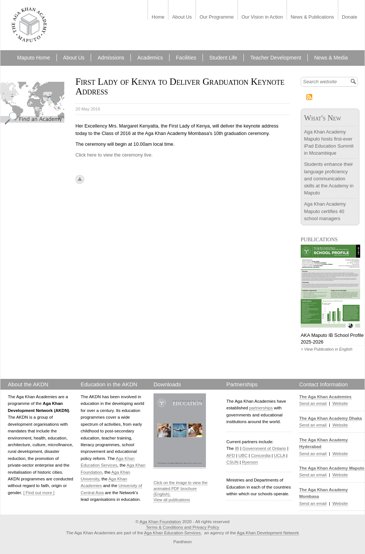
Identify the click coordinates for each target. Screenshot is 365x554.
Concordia (261, 455)
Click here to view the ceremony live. (114, 155)
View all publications (172, 499)
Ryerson (250, 462)
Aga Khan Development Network (268, 533)
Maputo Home (33, 58)
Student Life (223, 58)
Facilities (186, 58)
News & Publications (312, 17)
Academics (150, 58)
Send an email (313, 403)
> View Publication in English (326, 349)
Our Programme (217, 17)
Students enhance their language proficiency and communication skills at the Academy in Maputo (328, 178)
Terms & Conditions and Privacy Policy (182, 527)
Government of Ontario (264, 448)
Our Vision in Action (262, 17)
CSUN (232, 462)
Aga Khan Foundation (160, 521)
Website (340, 403)
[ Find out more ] (39, 492)
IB (237, 448)
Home (158, 17)
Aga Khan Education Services (172, 533)
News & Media (331, 58)
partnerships (260, 408)
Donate (349, 17)
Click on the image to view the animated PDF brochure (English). (180, 488)
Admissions (110, 58)
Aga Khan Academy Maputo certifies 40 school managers (325, 211)
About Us (182, 17)
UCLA (279, 455)
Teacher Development (275, 58)
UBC (242, 455)
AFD (230, 455)
